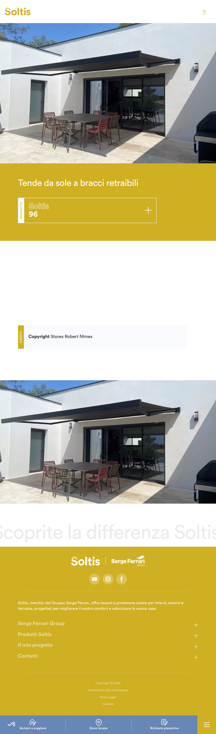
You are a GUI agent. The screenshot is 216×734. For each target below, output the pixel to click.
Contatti (27, 656)
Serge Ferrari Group (41, 623)
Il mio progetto (35, 645)
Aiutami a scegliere (32, 724)
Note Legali (108, 697)
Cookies (108, 704)
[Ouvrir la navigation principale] (206, 724)
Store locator (98, 724)
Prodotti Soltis (34, 634)
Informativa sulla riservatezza (108, 690)
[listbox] (108, 442)
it (204, 12)
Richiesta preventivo (164, 724)
